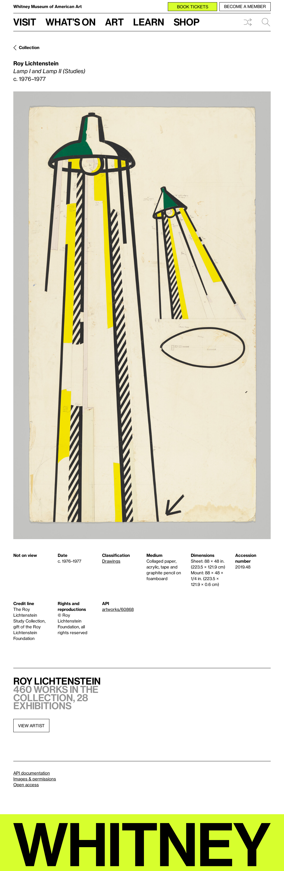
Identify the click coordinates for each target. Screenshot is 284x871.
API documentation (31, 772)
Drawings (111, 561)
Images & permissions (34, 778)
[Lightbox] (142, 315)
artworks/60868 (118, 609)
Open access (26, 784)
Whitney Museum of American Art (47, 6)
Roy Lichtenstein (36, 63)
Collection (29, 47)
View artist (31, 725)
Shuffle (247, 22)
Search (266, 22)
